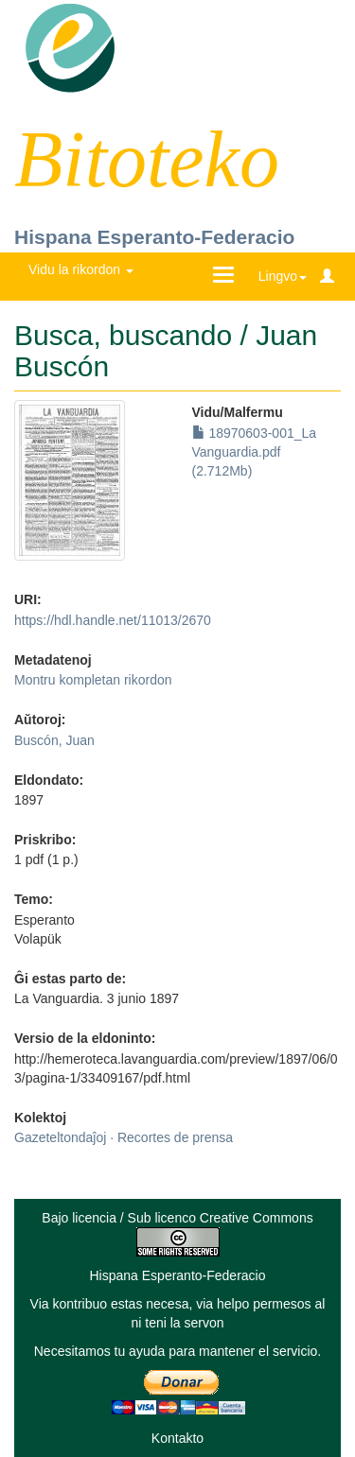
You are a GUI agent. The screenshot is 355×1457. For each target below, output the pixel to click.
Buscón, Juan (54, 740)
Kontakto (177, 1438)
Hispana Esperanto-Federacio (154, 237)
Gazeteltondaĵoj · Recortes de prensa (123, 1137)
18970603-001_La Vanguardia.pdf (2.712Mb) (254, 451)
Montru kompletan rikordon (93, 679)
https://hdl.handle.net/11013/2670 (112, 620)
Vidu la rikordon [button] (80, 269)
